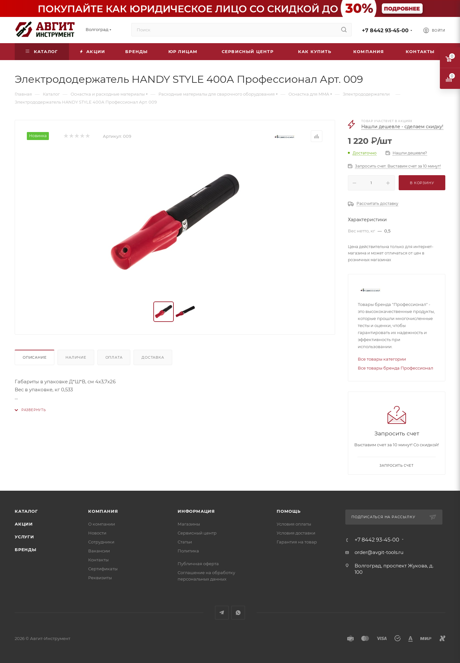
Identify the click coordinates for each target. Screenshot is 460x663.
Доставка (153, 357)
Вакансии (99, 550)
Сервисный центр (197, 532)
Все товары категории (382, 359)
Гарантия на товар (297, 541)
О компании (101, 523)
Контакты (98, 559)
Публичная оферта (198, 563)
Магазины (189, 523)
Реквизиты (100, 577)
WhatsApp (238, 613)
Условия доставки (296, 532)
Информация (196, 511)
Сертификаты (103, 568)
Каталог (26, 511)
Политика (188, 550)
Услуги (24, 536)
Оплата (114, 357)
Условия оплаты (294, 523)
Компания (103, 511)
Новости (97, 532)
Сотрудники (101, 541)
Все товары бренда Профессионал (395, 367)
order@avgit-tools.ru (379, 552)
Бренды (25, 549)
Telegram (222, 613)
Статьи (185, 541)
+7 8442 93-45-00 (385, 30)
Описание (34, 357)
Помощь (289, 511)
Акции (24, 523)
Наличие (75, 357)
